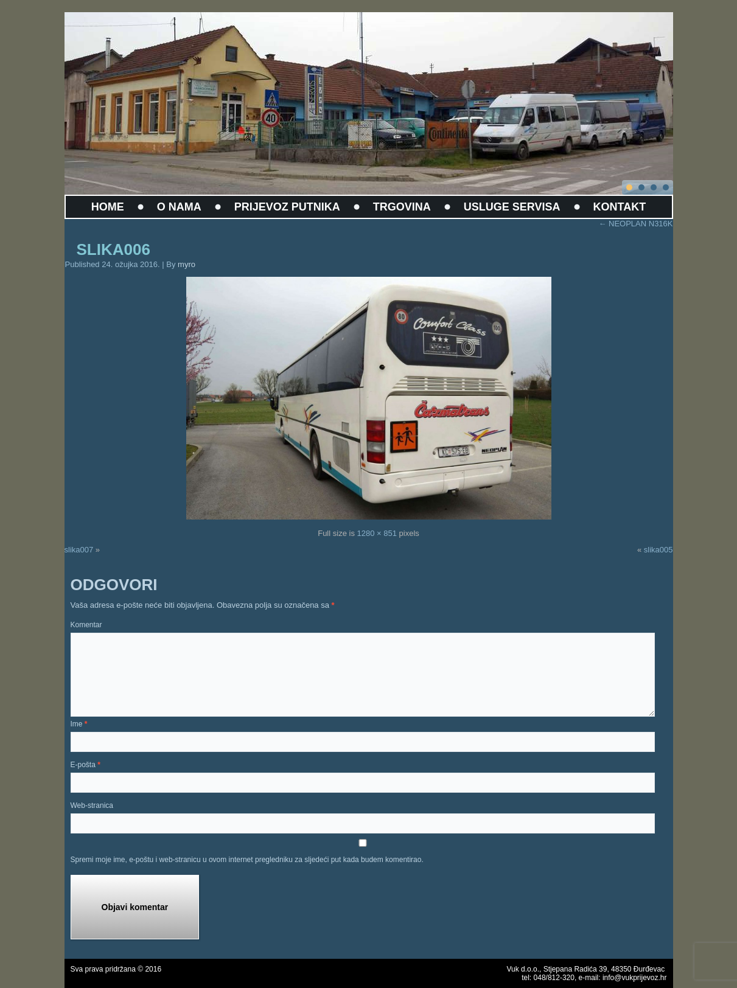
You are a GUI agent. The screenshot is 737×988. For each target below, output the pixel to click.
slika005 (658, 549)
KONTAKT (619, 207)
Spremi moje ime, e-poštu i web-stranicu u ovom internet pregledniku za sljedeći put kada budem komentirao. (247, 859)
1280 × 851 (377, 533)
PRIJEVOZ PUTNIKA (287, 207)
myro (186, 264)
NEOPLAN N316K (635, 223)
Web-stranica (92, 805)
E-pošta (85, 764)
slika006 (113, 249)
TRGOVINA (402, 207)
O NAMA (179, 207)
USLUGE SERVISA (512, 207)
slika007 (79, 549)
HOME (107, 207)
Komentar (86, 625)
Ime (79, 724)
